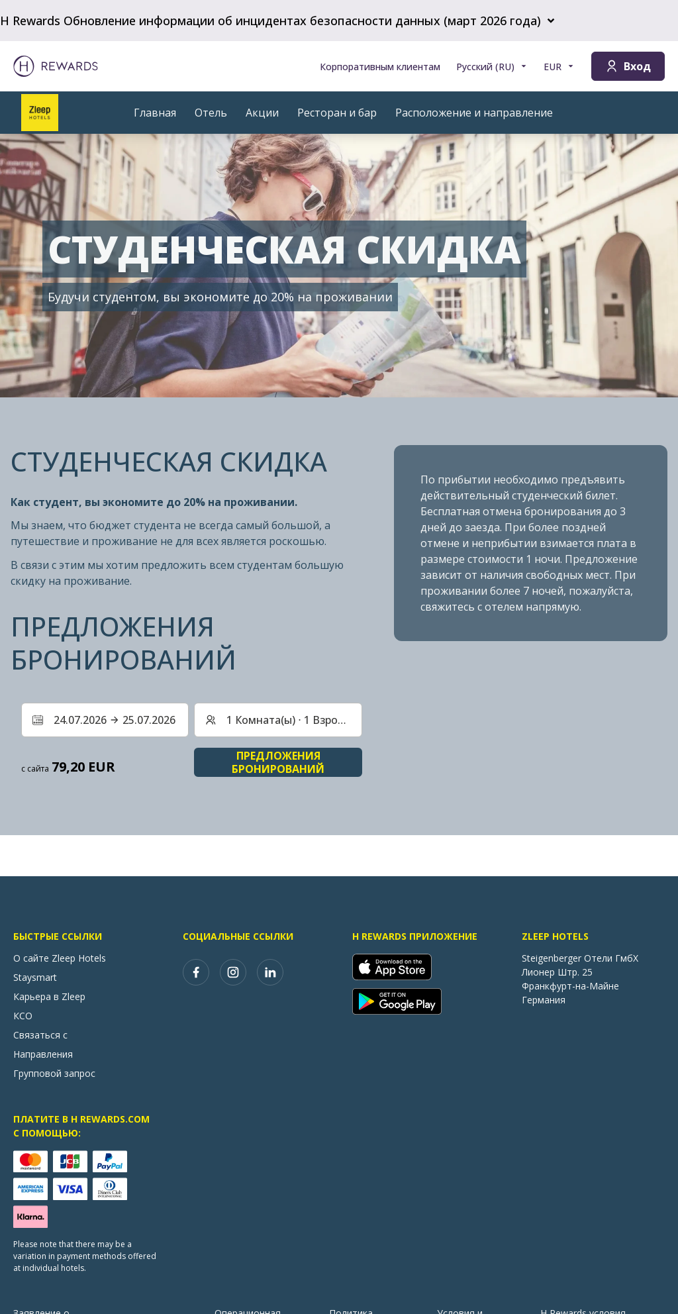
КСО (22, 1015)
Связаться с (40, 1035)
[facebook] (196, 972)
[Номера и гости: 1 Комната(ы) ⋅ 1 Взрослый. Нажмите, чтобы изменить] (278, 720)
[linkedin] (270, 972)
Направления (43, 1054)
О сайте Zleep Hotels (59, 958)
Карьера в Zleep (49, 996)
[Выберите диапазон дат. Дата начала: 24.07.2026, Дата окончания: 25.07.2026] (105, 720)
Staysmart (35, 977)
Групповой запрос (54, 1073)
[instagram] (233, 972)
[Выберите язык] (492, 66)
